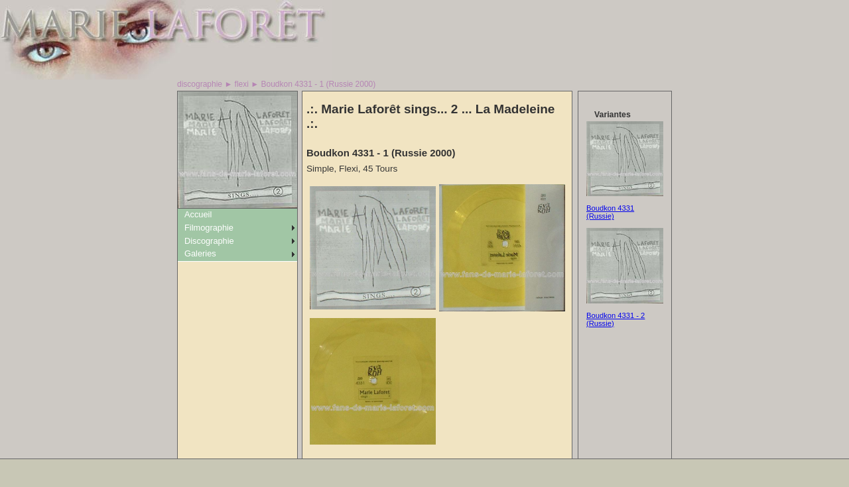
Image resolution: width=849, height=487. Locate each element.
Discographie (209, 241)
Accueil (198, 214)
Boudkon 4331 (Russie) (610, 212)
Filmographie (208, 228)
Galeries (200, 253)
